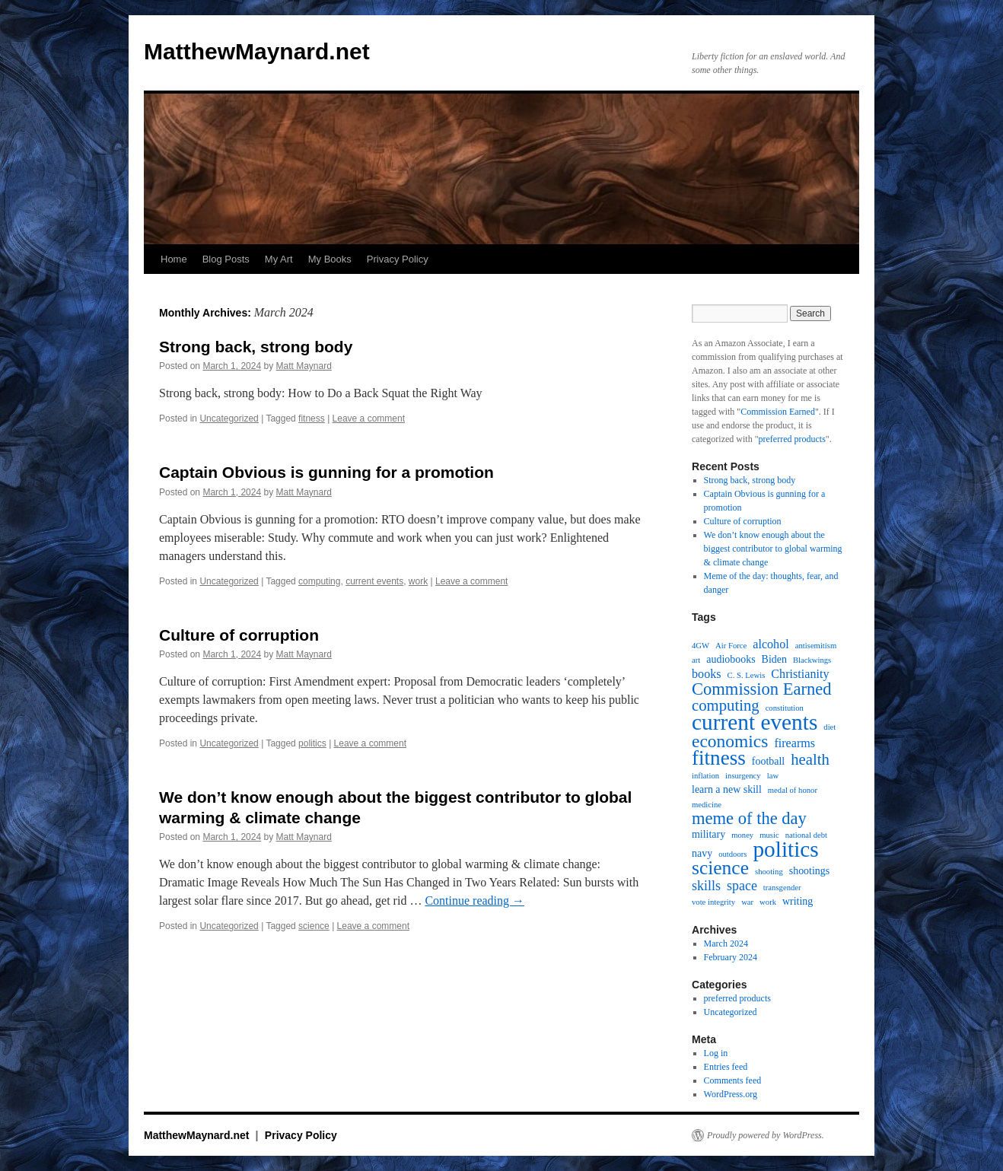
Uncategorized (228, 418)
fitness (311, 418)
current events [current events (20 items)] (754, 722)
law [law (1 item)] (773, 776)
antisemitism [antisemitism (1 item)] (815, 645)
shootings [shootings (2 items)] (809, 871)
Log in (716, 1053)
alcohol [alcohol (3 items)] (771, 644)
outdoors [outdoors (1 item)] (732, 854)
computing (319, 581)
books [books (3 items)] (706, 673)
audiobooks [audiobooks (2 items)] (730, 659)
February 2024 (730, 957)
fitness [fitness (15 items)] (719, 758)
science (314, 926)
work (418, 581)
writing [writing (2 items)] (797, 901)
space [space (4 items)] (742, 886)
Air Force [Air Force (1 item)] (731, 645)
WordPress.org (730, 1094)
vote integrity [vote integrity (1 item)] (713, 902)
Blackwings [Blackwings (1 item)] (812, 660)
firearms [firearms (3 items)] (794, 743)
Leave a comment (369, 418)
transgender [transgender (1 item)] (782, 887)
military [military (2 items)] (708, 834)
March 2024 (726, 943)
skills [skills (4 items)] (706, 886)
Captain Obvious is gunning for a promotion (326, 472)
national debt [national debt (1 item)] (806, 835)
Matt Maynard (303, 366)
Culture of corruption (239, 635)
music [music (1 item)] (769, 835)
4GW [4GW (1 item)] (700, 645)
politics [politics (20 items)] (785, 849)
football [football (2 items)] (768, 761)
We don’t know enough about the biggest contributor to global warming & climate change (773, 549)
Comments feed (733, 1080)
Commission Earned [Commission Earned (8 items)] (762, 689)
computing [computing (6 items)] (725, 705)
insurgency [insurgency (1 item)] (743, 776)
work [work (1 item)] (767, 902)
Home (174, 259)
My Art (279, 259)
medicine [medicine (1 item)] (706, 804)
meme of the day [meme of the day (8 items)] (749, 819)
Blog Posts (226, 259)
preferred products (792, 439)
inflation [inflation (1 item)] (705, 776)
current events (374, 581)
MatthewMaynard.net (257, 51)
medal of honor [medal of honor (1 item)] (792, 790)
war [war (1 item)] (747, 902)
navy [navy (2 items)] (702, 853)
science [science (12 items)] (720, 868)
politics (312, 743)
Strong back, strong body (255, 346)
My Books (330, 259)
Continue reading (474, 900)
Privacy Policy (397, 259)
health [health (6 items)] (810, 759)
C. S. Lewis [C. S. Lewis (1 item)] (747, 675)
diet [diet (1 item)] (829, 727)
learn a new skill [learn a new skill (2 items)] (727, 789)
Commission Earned (777, 411)
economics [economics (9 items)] (730, 741)
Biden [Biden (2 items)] (774, 659)
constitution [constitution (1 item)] (785, 708)
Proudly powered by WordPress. (765, 1135)
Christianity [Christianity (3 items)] (800, 673)
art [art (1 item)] (696, 660)
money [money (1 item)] (742, 835)
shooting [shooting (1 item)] (769, 871)
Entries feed (726, 1066)
